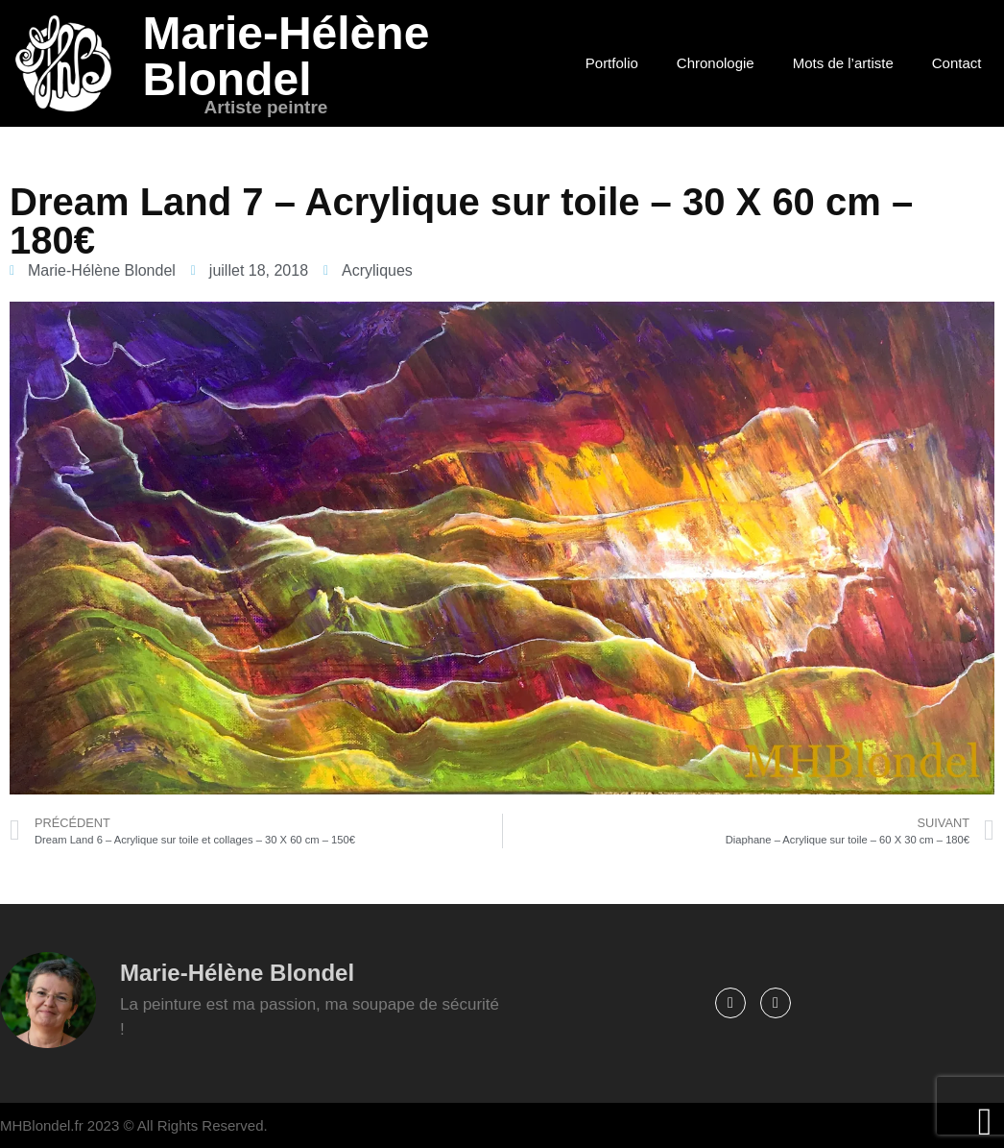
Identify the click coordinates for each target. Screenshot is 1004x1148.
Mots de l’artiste (843, 63)
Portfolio (612, 63)
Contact (957, 63)
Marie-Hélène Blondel (286, 56)
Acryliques (377, 270)
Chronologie (715, 63)
